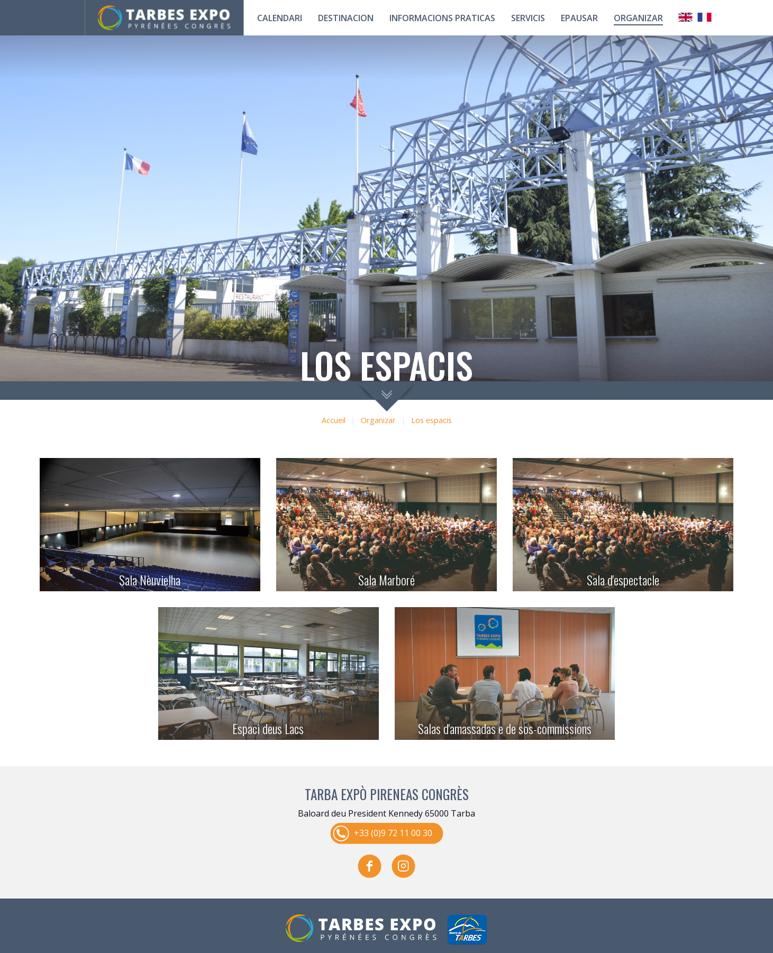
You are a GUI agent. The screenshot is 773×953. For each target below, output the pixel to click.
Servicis (528, 18)
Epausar (579, 18)
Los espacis (431, 420)
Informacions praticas (442, 18)
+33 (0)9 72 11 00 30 (393, 832)
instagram (403, 865)
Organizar (638, 18)
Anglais (686, 17)
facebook (370, 865)
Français (705, 17)
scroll (386, 396)
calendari (279, 18)
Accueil (333, 420)
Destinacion (346, 18)
